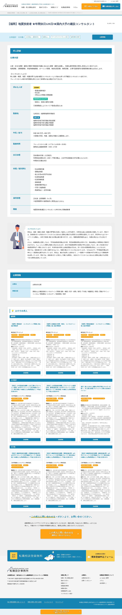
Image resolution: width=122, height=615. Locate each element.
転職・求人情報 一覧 (22, 12)
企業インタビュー (87, 580)
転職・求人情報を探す (29, 7)
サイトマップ (59, 602)
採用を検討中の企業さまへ (100, 1)
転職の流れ (64, 588)
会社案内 (102, 583)
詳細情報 (25, 373)
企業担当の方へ (86, 578)
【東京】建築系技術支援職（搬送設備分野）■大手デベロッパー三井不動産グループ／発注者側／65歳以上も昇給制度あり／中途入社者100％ (96, 455)
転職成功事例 (65, 7)
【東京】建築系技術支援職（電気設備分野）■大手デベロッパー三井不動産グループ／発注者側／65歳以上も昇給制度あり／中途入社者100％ (61, 455)
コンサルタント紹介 (66, 593)
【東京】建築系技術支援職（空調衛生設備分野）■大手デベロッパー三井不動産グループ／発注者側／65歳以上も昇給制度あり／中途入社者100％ (26, 455)
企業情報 (102, 37)
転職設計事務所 (11, 12)
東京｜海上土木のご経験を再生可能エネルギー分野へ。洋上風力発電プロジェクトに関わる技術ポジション (96, 388)
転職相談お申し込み (112, 6)
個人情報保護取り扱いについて (16, 602)
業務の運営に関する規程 (35, 602)
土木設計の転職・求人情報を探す (37, 12)
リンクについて (48, 602)
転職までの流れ (93, 6)
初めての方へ (43, 7)
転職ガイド (54, 7)
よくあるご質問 (114, 1)
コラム (75, 7)
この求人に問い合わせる (61, 533)
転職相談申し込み (66, 591)
